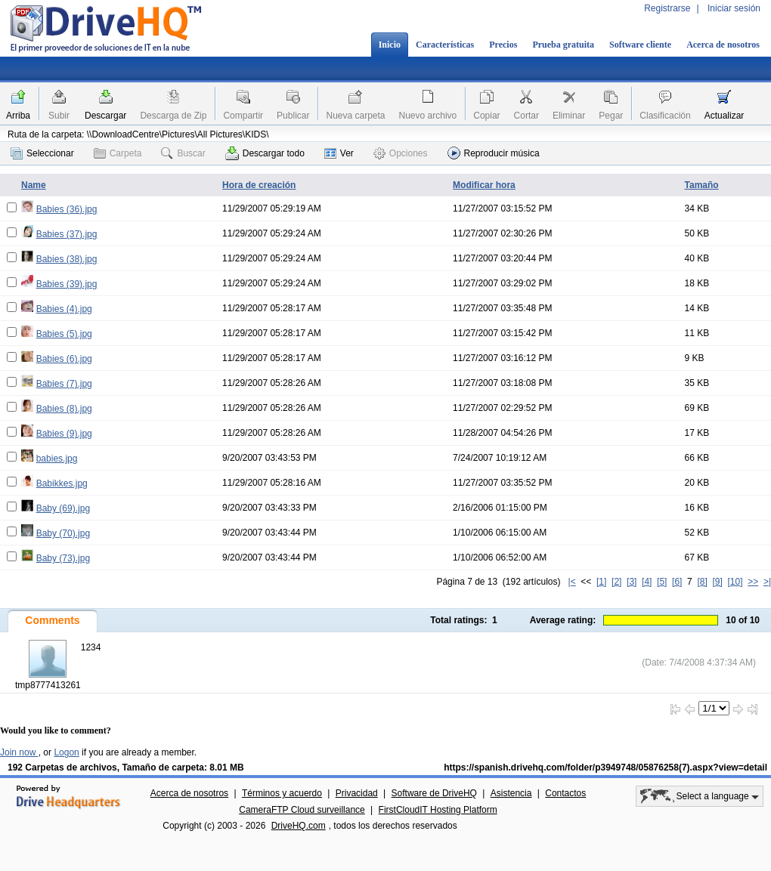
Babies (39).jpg (67, 284)
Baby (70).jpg (63, 533)
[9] (717, 581)
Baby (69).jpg (63, 508)
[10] (735, 581)
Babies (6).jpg (64, 359)
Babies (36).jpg (67, 209)
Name (33, 185)
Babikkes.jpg (62, 483)
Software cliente (640, 44)
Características (445, 44)
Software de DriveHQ (434, 793)
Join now (19, 752)
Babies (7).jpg (64, 383)
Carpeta (118, 153)
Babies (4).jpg (64, 309)
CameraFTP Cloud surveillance (302, 810)
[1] (601, 581)
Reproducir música (493, 153)
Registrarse (667, 8)
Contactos (565, 793)
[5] (662, 581)
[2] (616, 581)
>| (767, 581)
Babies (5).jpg (64, 334)
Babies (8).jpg (64, 408)
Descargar (105, 115)
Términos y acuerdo (282, 793)
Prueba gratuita (563, 44)
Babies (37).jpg (67, 234)
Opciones (400, 153)
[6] (677, 581)
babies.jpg (57, 458)
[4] (647, 581)
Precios (503, 44)
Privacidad (357, 793)
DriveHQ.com (298, 825)
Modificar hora (484, 185)
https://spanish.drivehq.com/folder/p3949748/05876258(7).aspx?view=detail (605, 767)
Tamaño (702, 185)
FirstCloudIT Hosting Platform (438, 810)
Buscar (183, 153)
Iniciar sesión (734, 8)
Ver (339, 153)
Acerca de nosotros (723, 44)
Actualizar (724, 115)
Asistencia (511, 793)
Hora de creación (259, 185)
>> (753, 581)
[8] (702, 581)
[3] (631, 581)
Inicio (390, 44)
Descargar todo (265, 153)
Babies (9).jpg (64, 433)
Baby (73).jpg (63, 558)
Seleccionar (42, 153)
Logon (66, 752)
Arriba (18, 115)
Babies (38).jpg (67, 259)
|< (572, 581)
